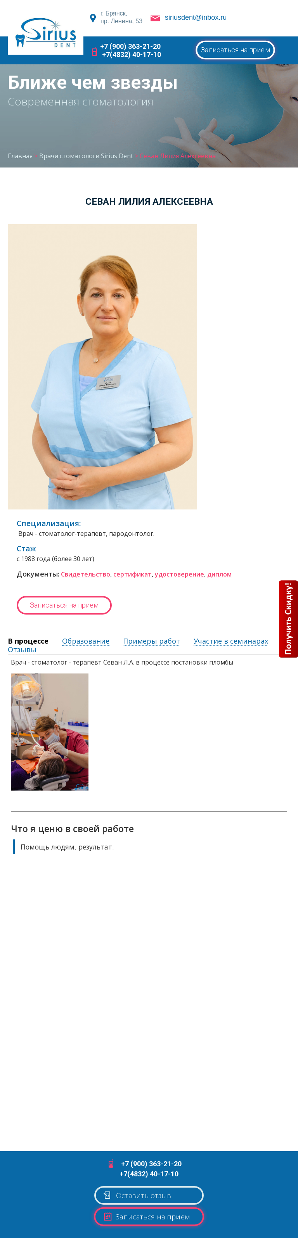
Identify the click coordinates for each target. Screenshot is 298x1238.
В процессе (28, 641)
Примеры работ (151, 641)
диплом (219, 574)
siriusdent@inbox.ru (196, 17)
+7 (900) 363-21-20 (130, 46)
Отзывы (22, 650)
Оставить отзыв (136, 1193)
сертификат (132, 574)
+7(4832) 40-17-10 (131, 54)
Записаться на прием (235, 50)
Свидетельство (85, 574)
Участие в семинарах (231, 641)
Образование (85, 641)
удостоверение (179, 574)
